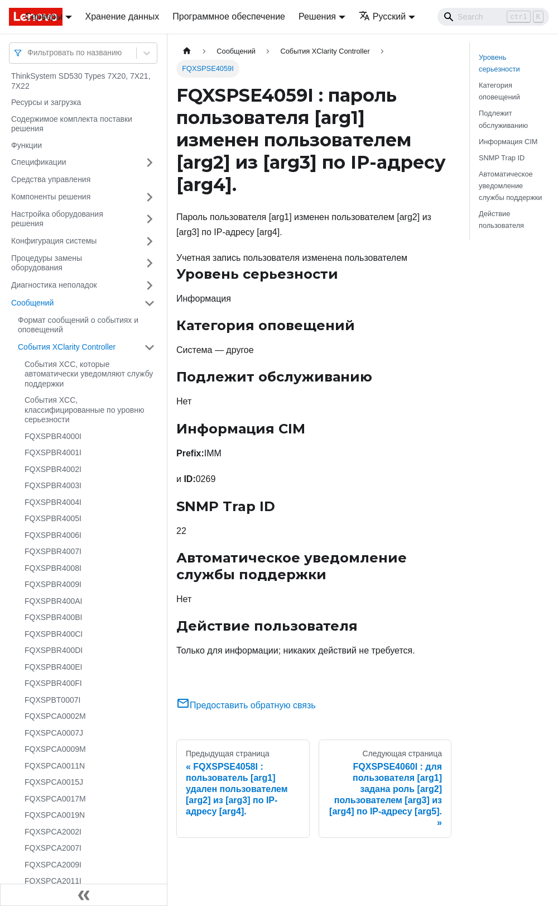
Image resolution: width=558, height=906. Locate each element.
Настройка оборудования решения (57, 218)
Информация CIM (508, 141)
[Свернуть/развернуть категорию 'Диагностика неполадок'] (149, 285)
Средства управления (50, 179)
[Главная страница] (187, 51)
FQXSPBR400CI (54, 634)
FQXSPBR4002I (53, 469)
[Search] (493, 17)
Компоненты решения (50, 196)
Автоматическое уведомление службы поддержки (510, 186)
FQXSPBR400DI (54, 650)
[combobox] (28, 52)
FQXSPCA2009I (53, 864)
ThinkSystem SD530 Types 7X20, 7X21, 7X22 (81, 80)
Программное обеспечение (228, 16)
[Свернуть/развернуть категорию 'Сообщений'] (149, 303)
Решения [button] (317, 16)
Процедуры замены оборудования (46, 263)
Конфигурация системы (54, 240)
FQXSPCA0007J (54, 732)
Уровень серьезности (499, 63)
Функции (26, 145)
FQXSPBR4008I (53, 568)
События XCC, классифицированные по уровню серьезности (84, 409)
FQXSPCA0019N (55, 814)
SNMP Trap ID (502, 158)
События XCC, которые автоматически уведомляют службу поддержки (89, 374)
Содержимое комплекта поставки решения (71, 124)
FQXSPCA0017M (55, 798)
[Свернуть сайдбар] (83, 895)
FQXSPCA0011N (55, 765)
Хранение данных (122, 16)
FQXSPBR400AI (54, 601)
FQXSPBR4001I (53, 452)
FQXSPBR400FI (53, 683)
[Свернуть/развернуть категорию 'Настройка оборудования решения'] (149, 219)
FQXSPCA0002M (55, 716)
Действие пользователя (501, 219)
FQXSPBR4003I (53, 485)
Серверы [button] (43, 16)
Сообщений (32, 302)
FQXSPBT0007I (52, 699)
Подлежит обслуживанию (503, 119)
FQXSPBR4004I (53, 502)
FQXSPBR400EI (54, 666)
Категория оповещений (499, 91)
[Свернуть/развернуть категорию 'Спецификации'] (149, 162)
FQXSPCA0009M (55, 749)
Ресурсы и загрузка (46, 102)
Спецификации (38, 162)
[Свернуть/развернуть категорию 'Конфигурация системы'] (149, 241)
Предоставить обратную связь (246, 705)
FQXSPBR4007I (53, 551)
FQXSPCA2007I (53, 847)
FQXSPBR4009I (53, 584)
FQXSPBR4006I (53, 535)
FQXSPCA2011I (53, 880)
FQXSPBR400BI (54, 617)
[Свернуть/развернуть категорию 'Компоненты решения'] (149, 197)
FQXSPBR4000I (53, 436)
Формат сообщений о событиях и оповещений (78, 325)
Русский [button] (382, 16)
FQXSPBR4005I (53, 518)
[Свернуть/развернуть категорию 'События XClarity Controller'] (149, 347)
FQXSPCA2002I (53, 831)
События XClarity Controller (67, 346)
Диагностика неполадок (54, 284)
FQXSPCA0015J (54, 782)
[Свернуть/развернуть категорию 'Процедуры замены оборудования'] (149, 263)
